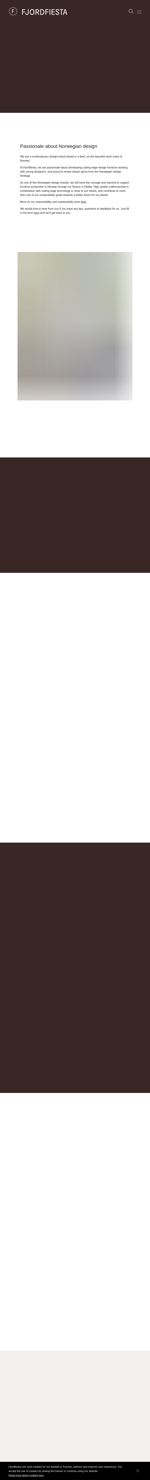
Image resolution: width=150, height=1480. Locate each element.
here (83, 207)
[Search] (131, 11)
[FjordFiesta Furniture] (46, 11)
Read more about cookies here (26, 1475)
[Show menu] (139, 11)
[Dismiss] (137, 1471)
